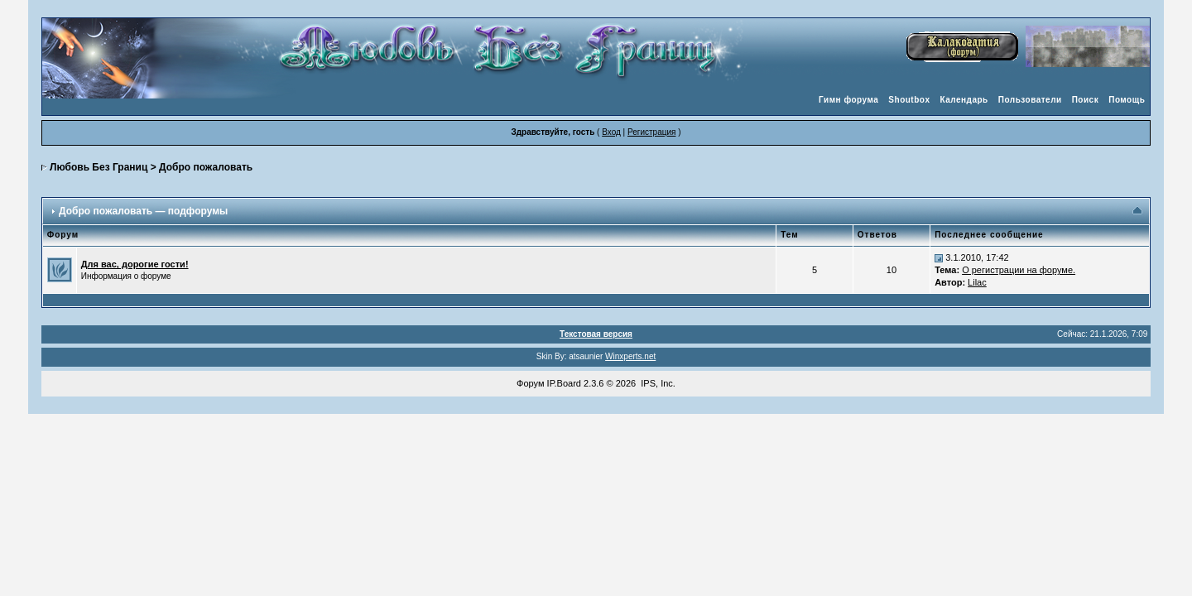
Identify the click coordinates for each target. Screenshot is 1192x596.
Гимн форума (848, 99)
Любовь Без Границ (98, 167)
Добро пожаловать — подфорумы (143, 211)
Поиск (1085, 99)
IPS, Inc (657, 383)
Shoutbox (909, 99)
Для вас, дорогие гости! (135, 264)
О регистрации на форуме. (1018, 270)
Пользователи (1030, 99)
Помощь (1126, 99)
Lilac (977, 282)
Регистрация (651, 132)
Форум (530, 383)
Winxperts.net (630, 356)
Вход (611, 132)
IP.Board (564, 383)
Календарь (964, 99)
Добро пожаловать (205, 167)
